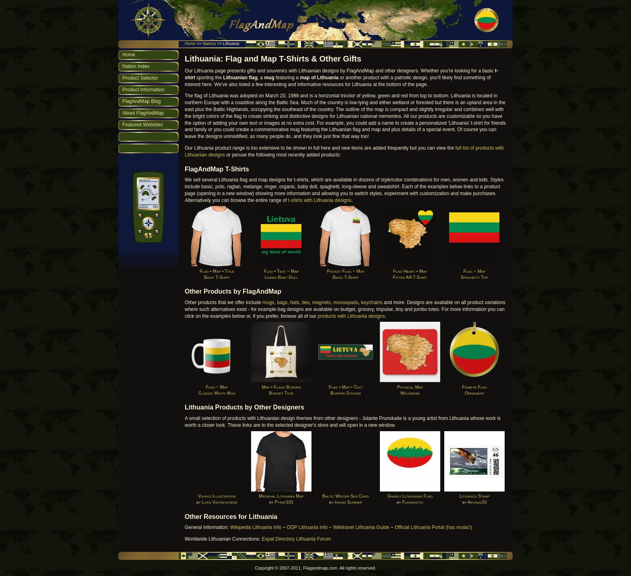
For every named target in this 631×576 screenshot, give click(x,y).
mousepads (345, 302)
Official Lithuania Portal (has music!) (433, 527)
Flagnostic (412, 502)
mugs (268, 302)
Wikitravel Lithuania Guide (361, 527)
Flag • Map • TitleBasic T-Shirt (217, 271)
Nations (209, 43)
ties (305, 302)
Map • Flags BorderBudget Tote (281, 386)
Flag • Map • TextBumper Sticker (346, 386)
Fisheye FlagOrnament (474, 386)
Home (190, 43)
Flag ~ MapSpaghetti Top (474, 271)
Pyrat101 (284, 502)
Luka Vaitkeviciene (219, 502)
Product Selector (140, 78)
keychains (371, 302)
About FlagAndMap (143, 113)
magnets (321, 302)
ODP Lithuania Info (307, 527)
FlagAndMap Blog (141, 101)
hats (294, 302)
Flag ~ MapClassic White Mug (217, 386)
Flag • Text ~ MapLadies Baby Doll (281, 271)
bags (282, 302)
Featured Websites (142, 125)
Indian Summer (349, 502)
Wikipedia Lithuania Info (255, 527)
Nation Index (135, 66)
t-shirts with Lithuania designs (319, 200)
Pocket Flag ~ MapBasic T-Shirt (346, 271)
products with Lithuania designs (351, 316)
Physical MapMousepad (410, 386)
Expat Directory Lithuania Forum (296, 539)
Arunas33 (477, 502)
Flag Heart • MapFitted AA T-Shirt (410, 271)
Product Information (143, 90)
